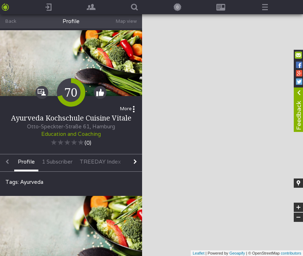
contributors (291, 253)
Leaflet (198, 253)
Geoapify (237, 253)
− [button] (298, 217)
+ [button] (298, 207)
